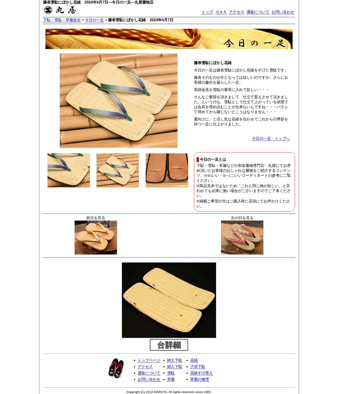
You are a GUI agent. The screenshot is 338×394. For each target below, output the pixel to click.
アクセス (236, 12)
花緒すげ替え (201, 373)
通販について (258, 12)
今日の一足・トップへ (271, 138)
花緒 (194, 360)
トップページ (149, 360)
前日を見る (95, 235)
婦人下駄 (174, 367)
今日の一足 (94, 20)
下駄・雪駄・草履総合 (62, 20)
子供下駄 (197, 367)
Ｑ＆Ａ (221, 12)
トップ (207, 12)
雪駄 (171, 373)
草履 (171, 379)
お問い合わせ (283, 12)
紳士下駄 (174, 360)
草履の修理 (199, 379)
